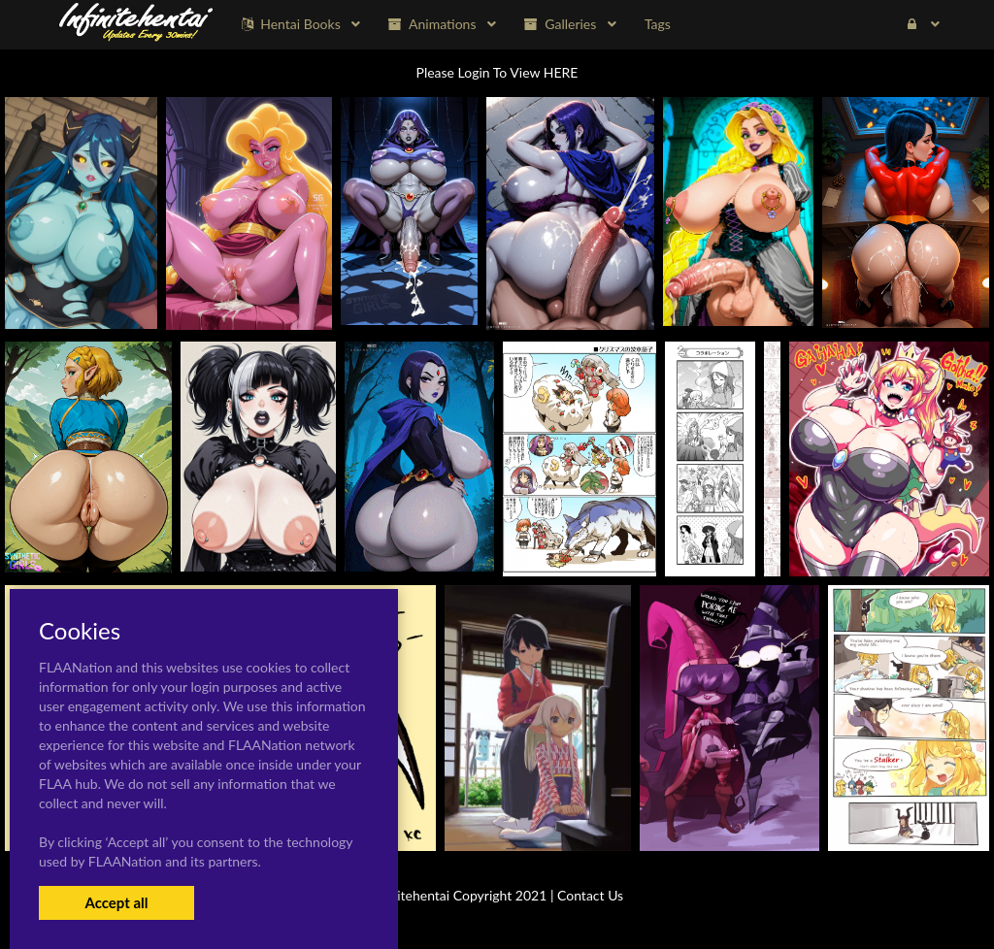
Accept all (116, 902)
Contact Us (590, 895)
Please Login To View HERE (497, 72)
